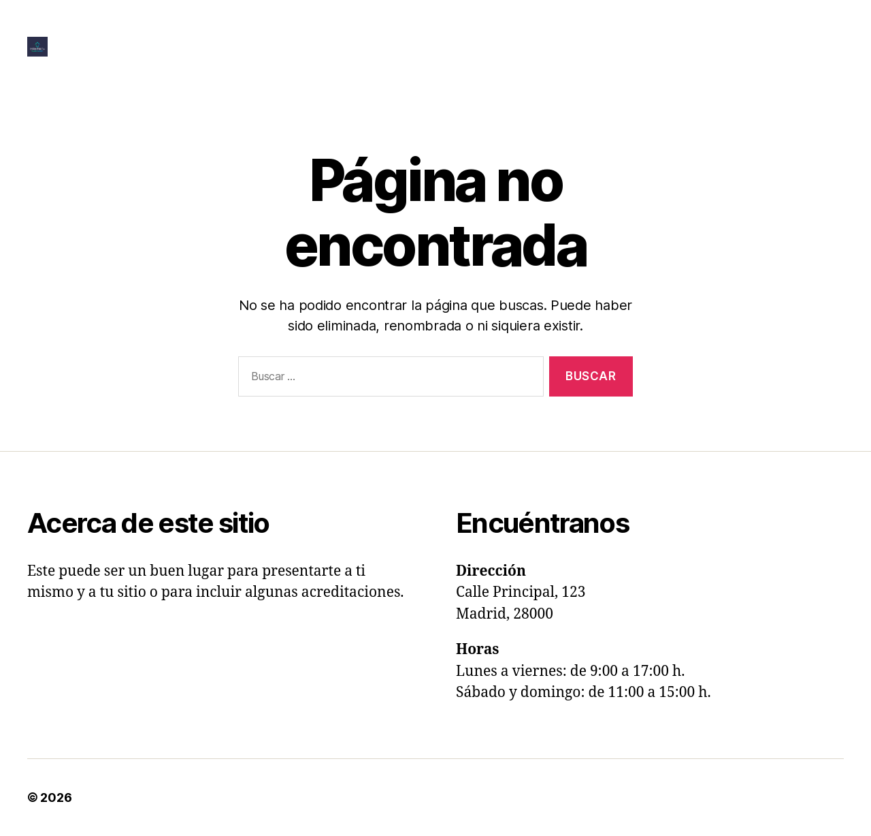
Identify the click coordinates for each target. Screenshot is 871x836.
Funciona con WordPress (314, 797)
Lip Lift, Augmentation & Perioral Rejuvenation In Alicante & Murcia (407, 47)
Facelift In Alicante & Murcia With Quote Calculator (620, 26)
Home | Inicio (809, 26)
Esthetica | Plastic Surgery (152, 797)
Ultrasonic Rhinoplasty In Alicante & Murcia (729, 66)
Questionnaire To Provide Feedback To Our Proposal (453, 66)
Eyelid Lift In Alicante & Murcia (386, 26)
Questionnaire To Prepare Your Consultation (724, 47)
